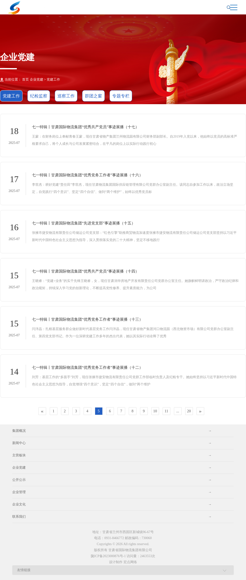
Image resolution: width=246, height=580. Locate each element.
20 (189, 411)
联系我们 (111, 516)
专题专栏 (120, 96)
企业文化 (111, 504)
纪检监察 (38, 96)
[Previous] (42, 411)
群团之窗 (93, 96)
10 (155, 411)
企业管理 (111, 492)
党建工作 (53, 79)
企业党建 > (38, 79)
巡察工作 (66, 96)
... (177, 411)
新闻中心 (111, 443)
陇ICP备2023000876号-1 (108, 556)
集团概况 (111, 430)
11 (166, 411)
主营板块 (111, 455)
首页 (25, 79)
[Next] (200, 411)
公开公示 (111, 480)
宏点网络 (130, 562)
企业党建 (111, 467)
